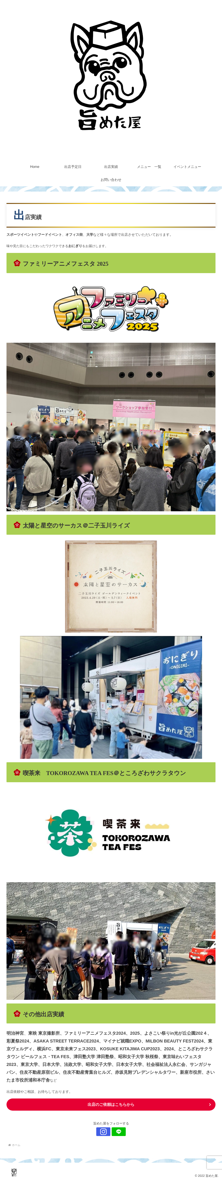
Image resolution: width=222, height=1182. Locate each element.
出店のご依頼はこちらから (111, 1104)
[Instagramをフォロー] (106, 1131)
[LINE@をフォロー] (116, 1131)
